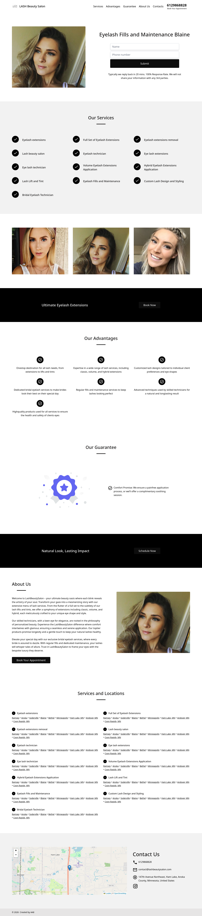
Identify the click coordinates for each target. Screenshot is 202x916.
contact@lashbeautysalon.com (154, 869)
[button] (69, 868)
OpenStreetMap (120, 893)
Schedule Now (147, 551)
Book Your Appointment (31, 660)
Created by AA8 (27, 912)
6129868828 (145, 862)
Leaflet (107, 893)
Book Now (149, 305)
